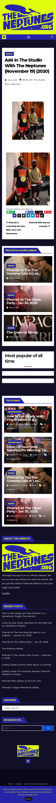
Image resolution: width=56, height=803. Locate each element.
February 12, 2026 (18, 485)
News (9, 54)
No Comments (14, 459)
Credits (6, 593)
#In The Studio (37, 80)
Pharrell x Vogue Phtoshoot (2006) (20, 687)
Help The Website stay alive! (36, 784)
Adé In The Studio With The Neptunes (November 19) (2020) (27, 65)
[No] (52, 794)
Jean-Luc (32, 424)
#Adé (25, 80)
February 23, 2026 (18, 455)
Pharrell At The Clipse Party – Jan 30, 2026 (23, 301)
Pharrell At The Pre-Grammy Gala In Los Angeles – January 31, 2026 (27, 273)
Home (10, 784)
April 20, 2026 (16, 424)
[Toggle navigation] (29, 37)
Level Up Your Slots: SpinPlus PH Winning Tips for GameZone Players (27, 450)
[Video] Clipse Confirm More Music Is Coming (26, 664)
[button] (52, 37)
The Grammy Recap (22, 332)
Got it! (28, 799)
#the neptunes (12, 84)
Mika (33, 485)
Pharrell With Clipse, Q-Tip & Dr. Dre (21, 681)
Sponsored (14, 412)
